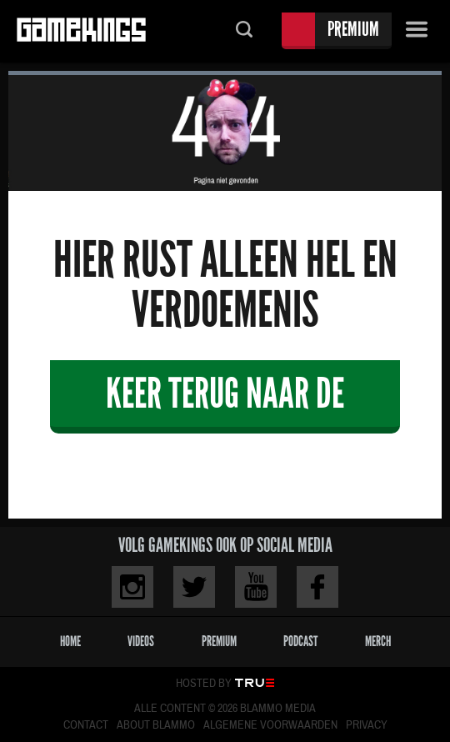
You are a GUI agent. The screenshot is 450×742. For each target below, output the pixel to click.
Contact (85, 725)
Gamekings (81, 31)
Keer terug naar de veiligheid (225, 401)
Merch (378, 641)
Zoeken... (244, 31)
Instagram (132, 587)
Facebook (317, 587)
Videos (141, 641)
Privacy (367, 725)
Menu (417, 31)
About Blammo (156, 725)
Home (70, 641)
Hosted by (204, 683)
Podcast (300, 641)
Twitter (194, 587)
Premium (353, 29)
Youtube (256, 587)
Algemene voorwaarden (270, 725)
